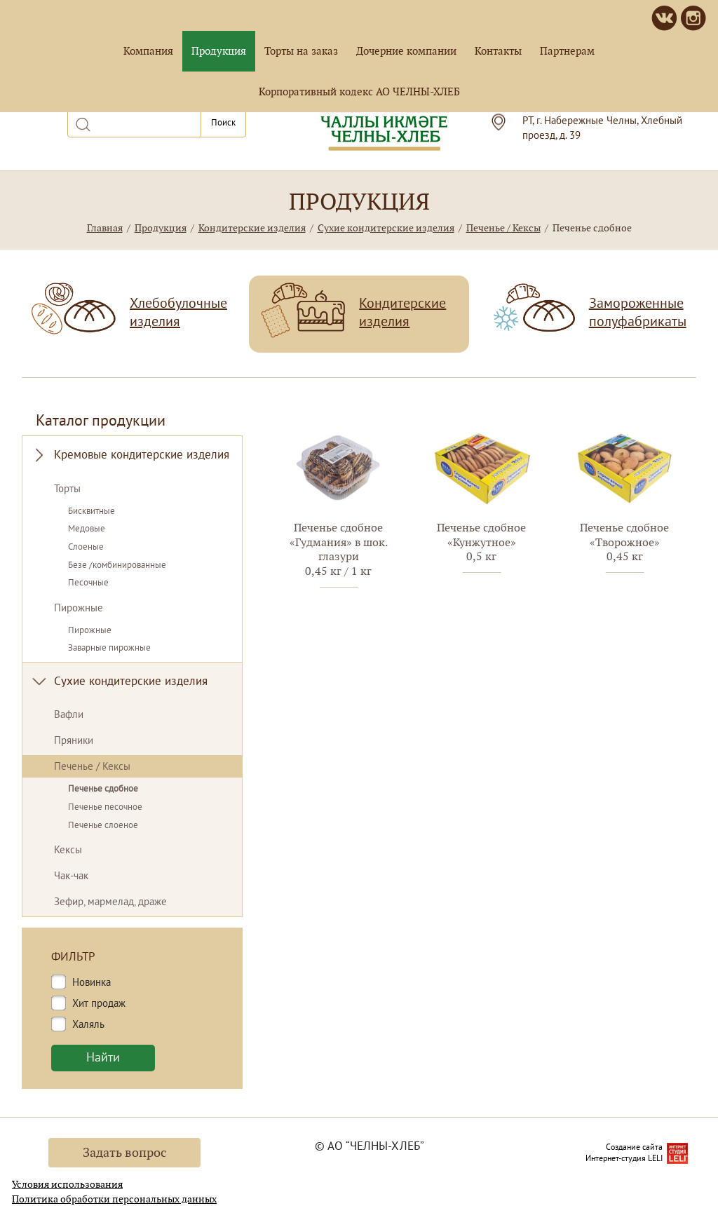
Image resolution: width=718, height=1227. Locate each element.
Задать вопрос (124, 1152)
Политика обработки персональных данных (114, 1199)
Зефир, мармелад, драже (110, 902)
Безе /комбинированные (117, 565)
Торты (67, 489)
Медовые (86, 529)
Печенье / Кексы (503, 228)
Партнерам (567, 50)
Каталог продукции (100, 421)
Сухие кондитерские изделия (386, 228)
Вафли (68, 715)
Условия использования (67, 1184)
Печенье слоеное (103, 826)
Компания (148, 50)
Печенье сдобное (103, 789)
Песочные (88, 583)
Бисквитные (91, 511)
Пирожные (78, 609)
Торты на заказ (301, 50)
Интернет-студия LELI (624, 1159)
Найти (103, 1058)
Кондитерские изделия (252, 228)
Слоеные (86, 547)
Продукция (218, 50)
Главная (105, 228)
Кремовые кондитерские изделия (141, 455)
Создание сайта (634, 1148)
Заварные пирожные (109, 648)
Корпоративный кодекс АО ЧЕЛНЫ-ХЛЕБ (359, 91)
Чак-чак (71, 876)
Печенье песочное (105, 807)
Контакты (498, 50)
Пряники (73, 741)
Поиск (223, 123)
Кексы (68, 850)
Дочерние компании (406, 50)
